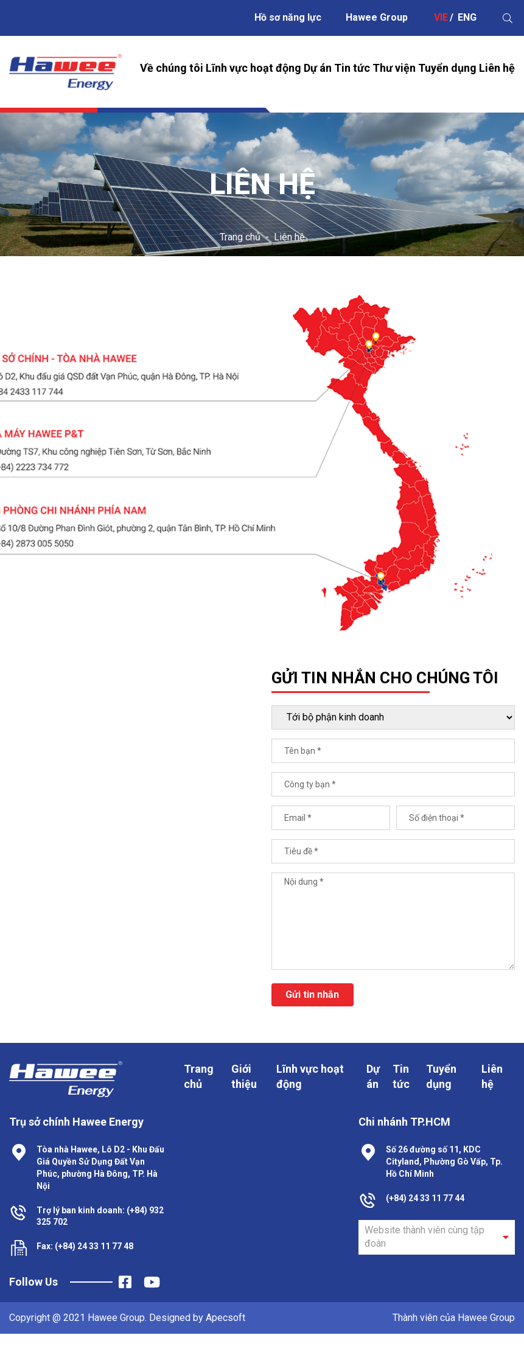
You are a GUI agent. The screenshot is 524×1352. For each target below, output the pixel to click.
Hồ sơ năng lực (287, 17)
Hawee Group (377, 17)
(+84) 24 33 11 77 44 (425, 1198)
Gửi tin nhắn (312, 994)
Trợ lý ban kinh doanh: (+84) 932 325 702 (100, 1216)
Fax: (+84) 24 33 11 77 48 (85, 1246)
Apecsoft (225, 1317)
